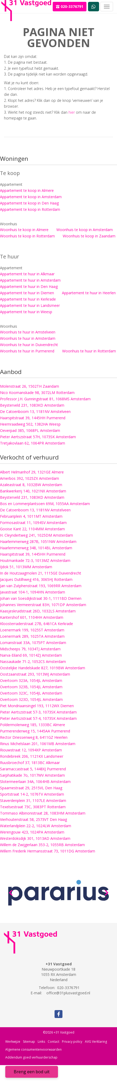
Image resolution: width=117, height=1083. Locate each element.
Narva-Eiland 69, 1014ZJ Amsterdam (31, 655)
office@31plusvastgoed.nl (68, 992)
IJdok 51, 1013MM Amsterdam (26, 566)
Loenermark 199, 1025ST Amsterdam (32, 629)
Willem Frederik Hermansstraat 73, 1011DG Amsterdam (47, 851)
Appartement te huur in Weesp (26, 311)
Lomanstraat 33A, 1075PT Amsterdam (33, 642)
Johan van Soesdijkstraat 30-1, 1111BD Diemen (40, 598)
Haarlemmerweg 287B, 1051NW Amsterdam (38, 541)
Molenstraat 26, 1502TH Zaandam (29, 386)
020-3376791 (69, 6)
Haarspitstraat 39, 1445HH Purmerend (32, 417)
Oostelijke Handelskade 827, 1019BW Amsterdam (42, 667)
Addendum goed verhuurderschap (31, 1057)
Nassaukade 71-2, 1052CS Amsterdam (33, 661)
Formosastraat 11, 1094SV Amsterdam (33, 522)
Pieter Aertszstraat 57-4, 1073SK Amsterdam (38, 718)
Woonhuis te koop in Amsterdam (84, 229)
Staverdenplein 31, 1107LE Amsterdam (33, 800)
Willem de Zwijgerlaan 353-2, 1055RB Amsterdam (42, 844)
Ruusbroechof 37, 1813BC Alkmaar (30, 762)
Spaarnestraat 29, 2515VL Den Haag (31, 787)
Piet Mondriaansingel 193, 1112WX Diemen (37, 705)
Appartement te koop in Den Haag (29, 203)
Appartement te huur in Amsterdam (30, 280)
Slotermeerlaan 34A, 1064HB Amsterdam (35, 781)
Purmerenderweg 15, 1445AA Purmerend (35, 730)
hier (72, 112)
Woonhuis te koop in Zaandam (89, 235)
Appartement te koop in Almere (27, 190)
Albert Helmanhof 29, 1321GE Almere (32, 472)
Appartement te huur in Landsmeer (30, 305)
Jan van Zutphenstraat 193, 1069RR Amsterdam (40, 585)
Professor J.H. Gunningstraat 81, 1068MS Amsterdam (45, 398)
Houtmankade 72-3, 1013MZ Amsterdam (35, 560)
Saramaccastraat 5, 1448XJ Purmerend (33, 768)
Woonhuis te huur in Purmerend (27, 350)
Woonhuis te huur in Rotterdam (89, 350)
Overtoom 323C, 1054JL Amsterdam (31, 693)
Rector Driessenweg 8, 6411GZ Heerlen (33, 737)
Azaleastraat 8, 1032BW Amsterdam (31, 484)
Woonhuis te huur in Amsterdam (27, 338)
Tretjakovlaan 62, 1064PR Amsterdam (32, 443)
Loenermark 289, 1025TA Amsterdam (32, 636)
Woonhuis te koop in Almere (24, 229)
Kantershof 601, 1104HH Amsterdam (31, 617)
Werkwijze (12, 1041)
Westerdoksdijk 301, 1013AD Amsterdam (35, 838)
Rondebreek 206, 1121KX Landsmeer (31, 756)
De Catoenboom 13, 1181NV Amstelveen (35, 411)
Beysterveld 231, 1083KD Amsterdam (32, 405)
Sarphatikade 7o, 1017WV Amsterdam (32, 775)
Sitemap (29, 1041)
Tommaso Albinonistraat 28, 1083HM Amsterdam (42, 813)
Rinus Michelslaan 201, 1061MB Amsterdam (37, 743)
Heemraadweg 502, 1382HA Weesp (30, 424)
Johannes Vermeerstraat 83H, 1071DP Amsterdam (43, 604)
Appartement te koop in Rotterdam (30, 209)
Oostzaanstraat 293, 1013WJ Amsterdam (35, 674)
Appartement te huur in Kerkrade (28, 299)
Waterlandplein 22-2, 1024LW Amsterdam (35, 825)
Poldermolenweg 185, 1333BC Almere (32, 724)
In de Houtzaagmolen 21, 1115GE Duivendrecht (40, 573)
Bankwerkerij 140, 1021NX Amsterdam (33, 490)
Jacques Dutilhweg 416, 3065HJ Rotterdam (36, 579)
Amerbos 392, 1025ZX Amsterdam (29, 478)
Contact (53, 1041)
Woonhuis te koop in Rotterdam (27, 235)
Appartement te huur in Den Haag (29, 286)
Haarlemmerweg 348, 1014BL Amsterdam (36, 547)
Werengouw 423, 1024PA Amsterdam (32, 832)
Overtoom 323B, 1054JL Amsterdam (31, 686)
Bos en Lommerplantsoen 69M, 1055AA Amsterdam (45, 503)
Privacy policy (72, 1041)
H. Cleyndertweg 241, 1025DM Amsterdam (36, 535)
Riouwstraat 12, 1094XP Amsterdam (31, 749)
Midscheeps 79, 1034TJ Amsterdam (30, 648)
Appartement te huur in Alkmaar (27, 273)
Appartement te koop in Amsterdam (31, 196)
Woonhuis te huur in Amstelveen (27, 332)
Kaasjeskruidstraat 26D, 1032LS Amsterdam (38, 610)
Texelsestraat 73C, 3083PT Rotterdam (33, 806)
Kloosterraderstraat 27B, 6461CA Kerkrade (36, 623)
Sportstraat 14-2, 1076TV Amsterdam (32, 794)
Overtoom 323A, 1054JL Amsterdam (31, 680)
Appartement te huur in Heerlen (89, 292)
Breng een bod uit (32, 1072)
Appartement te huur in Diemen (27, 292)
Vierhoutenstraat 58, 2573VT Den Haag (33, 819)
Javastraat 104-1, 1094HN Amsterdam (32, 592)
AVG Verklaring (96, 1041)
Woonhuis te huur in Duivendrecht (29, 344)
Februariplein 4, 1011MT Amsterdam (31, 516)
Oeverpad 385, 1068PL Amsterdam (30, 430)
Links (41, 1041)
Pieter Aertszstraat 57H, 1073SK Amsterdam (38, 436)
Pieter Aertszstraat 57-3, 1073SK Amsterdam (38, 712)
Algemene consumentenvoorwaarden (33, 1049)
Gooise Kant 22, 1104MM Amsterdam (32, 528)
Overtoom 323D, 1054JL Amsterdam (31, 699)
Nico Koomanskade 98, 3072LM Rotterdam (37, 392)
